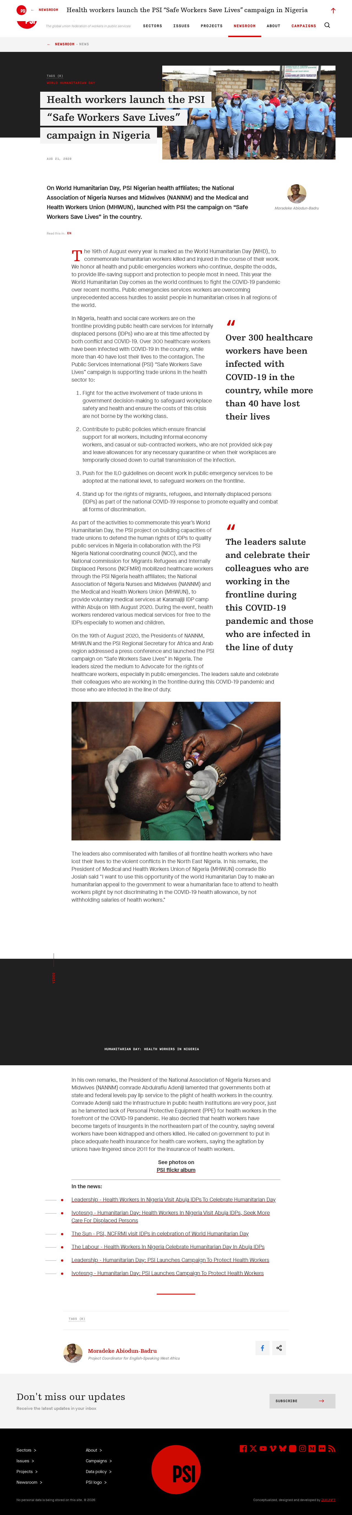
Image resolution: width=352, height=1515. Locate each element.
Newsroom (245, 26)
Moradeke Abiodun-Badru (296, 208)
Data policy (97, 1471)
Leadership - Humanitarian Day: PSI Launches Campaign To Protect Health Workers (170, 1260)
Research (191, 10)
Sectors (152, 26)
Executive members (272, 10)
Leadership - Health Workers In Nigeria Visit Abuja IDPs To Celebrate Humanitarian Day (174, 1199)
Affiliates (210, 10)
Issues (181, 26)
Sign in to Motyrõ (304, 10)
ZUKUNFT (328, 1500)
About (273, 26)
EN (149, 10)
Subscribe (300, 1401)
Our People (230, 10)
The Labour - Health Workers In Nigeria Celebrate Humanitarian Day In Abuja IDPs (168, 1247)
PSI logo (94, 1482)
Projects (212, 26)
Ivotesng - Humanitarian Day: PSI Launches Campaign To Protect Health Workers (168, 1273)
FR (159, 10)
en (69, 233)
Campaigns (304, 26)
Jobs (247, 10)
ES (168, 10)
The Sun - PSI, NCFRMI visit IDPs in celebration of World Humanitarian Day (160, 1233)
